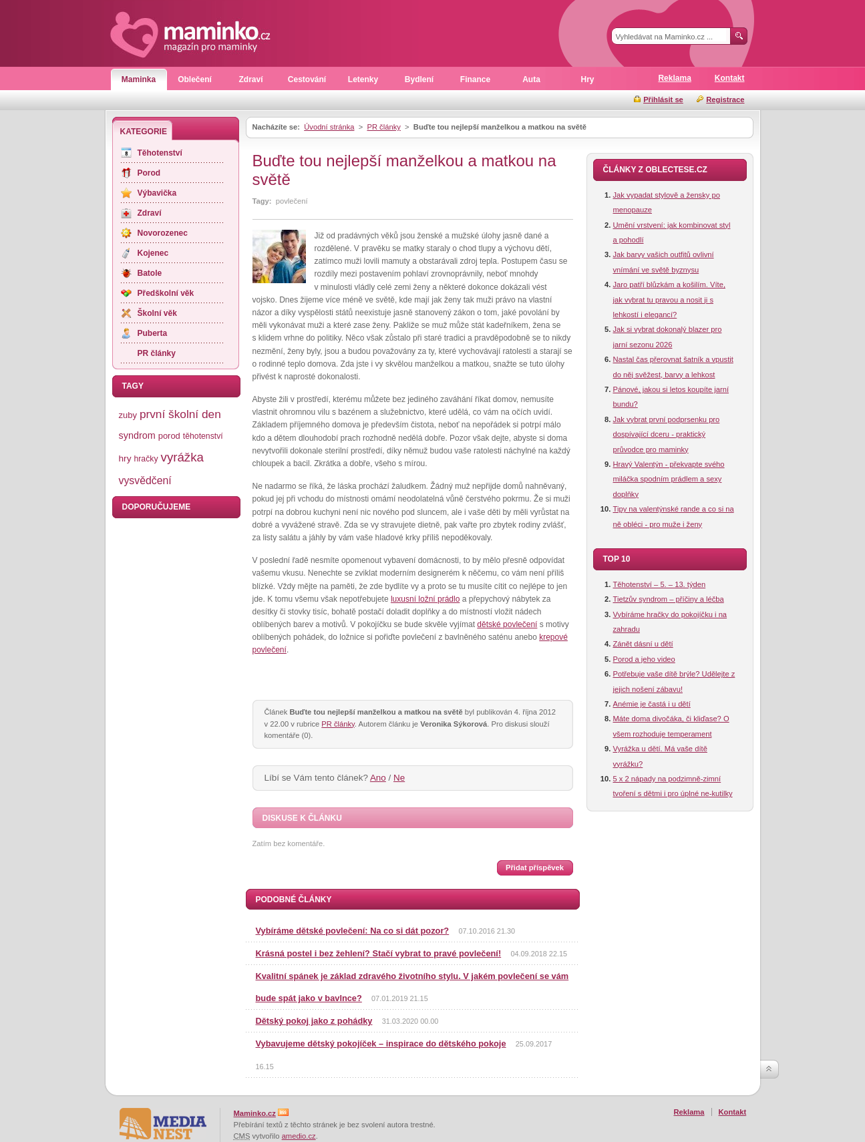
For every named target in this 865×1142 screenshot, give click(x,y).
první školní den (180, 414)
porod (169, 436)
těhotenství (203, 436)
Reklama (674, 78)
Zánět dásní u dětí (643, 644)
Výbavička (157, 193)
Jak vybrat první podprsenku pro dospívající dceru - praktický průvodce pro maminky (666, 434)
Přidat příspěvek (535, 868)
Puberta (153, 333)
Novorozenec (163, 233)
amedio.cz (299, 1136)
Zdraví (250, 79)
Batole (150, 273)
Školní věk (157, 313)
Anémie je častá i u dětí (652, 704)
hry (125, 458)
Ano (378, 778)
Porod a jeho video (644, 659)
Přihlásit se (663, 100)
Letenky (363, 79)
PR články (383, 127)
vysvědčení (145, 480)
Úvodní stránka (329, 127)
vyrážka (182, 457)
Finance (475, 79)
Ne (399, 778)
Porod (149, 173)
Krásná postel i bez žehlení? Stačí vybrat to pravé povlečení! (379, 953)
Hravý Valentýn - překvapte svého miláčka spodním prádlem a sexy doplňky (669, 479)
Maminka (139, 79)
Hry (587, 79)
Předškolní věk (166, 293)
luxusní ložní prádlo (425, 599)
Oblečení (195, 79)
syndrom (137, 435)
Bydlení (419, 79)
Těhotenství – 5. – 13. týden (659, 584)
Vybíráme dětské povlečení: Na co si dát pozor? (353, 931)
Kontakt (730, 78)
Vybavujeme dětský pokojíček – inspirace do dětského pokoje (381, 1043)
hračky (146, 458)
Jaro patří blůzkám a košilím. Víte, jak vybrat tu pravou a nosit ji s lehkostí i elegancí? (669, 299)
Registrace (725, 100)
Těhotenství (160, 153)
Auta (531, 79)
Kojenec (153, 253)
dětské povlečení (507, 624)
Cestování (307, 79)
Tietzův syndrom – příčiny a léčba (668, 599)
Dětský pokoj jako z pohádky (314, 1021)
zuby (128, 415)
